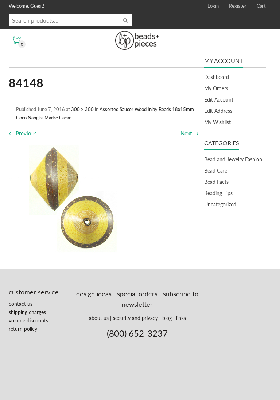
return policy (23, 329)
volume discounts (28, 320)
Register (237, 6)
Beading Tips (218, 193)
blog (167, 318)
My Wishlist (217, 122)
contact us (20, 304)
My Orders (216, 88)
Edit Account (218, 99)
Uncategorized (220, 204)
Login (213, 6)
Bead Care (215, 170)
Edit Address (218, 111)
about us (99, 318)
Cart (261, 6)
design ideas (94, 294)
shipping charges (27, 312)
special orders (137, 294)
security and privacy (135, 318)
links (181, 318)
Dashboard (216, 77)
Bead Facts (216, 182)
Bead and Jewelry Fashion (233, 159)
